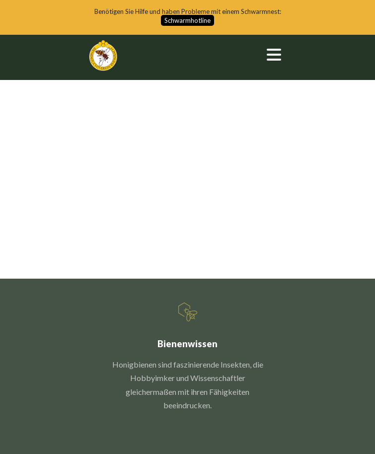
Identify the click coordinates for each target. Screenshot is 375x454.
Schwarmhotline (187, 20)
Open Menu (274, 54)
